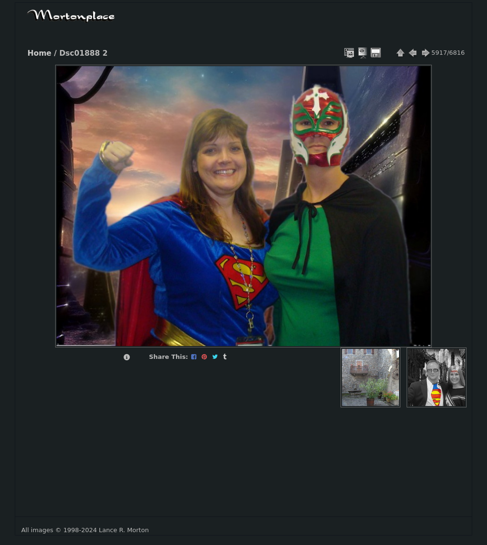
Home (39, 53)
